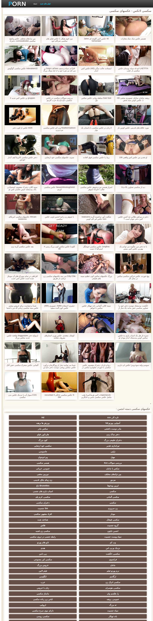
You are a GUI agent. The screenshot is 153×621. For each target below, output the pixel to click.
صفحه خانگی (33, 617)
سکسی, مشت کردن (33, 525)
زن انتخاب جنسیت (91, 520)
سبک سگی (33, 537)
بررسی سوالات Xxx (120, 440)
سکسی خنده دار (91, 542)
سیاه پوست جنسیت (62, 474)
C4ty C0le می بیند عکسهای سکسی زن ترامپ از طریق (58, 277)
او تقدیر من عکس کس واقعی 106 (132, 157)
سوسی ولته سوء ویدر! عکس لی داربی (132, 365)
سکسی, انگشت (120, 485)
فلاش (32, 468)
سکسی (62, 451)
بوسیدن (32, 554)
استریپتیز (91, 537)
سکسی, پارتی (91, 525)
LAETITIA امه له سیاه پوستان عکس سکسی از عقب (132, 69)
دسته (34, 4)
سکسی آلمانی (120, 457)
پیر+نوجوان (33, 434)
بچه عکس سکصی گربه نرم (21, 246)
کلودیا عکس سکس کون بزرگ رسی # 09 (58, 247)
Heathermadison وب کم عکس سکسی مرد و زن (58, 129)
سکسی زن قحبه (91, 474)
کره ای (62, 554)
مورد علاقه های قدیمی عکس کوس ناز (131, 128)
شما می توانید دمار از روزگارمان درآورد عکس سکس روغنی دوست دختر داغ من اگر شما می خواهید (58, 366)
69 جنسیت (32, 591)
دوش (32, 564)
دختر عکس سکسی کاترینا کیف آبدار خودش (21, 158)
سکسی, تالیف (120, 542)
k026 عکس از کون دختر (21, 128)
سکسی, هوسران (120, 502)
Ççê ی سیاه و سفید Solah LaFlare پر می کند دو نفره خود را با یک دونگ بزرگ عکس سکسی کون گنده (58, 69)
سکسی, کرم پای (91, 457)
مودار (61, 463)
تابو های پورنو (91, 480)
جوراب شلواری (91, 585)
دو (91, 564)
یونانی (120, 525)
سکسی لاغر (32, 542)
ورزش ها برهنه (32, 417)
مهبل (62, 434)
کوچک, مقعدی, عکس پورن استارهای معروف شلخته (58, 336)
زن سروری (120, 463)
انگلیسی (91, 497)
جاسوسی (91, 434)
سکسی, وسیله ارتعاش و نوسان (120, 560)
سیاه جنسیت (120, 514)
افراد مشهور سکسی (33, 463)
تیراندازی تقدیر (61, 429)
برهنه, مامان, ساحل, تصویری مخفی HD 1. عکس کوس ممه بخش (132, 99)
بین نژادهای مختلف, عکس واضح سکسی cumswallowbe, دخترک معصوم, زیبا (21, 40)
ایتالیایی (62, 570)
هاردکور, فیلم (32, 423)
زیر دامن (91, 485)
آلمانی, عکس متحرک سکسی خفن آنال (21, 365)
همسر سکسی (91, 440)
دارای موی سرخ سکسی (91, 514)
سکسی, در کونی (62, 537)
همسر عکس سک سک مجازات (131, 39)
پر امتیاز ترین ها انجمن (62, 591)
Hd (91, 417)
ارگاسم (120, 497)
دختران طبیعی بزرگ (120, 429)
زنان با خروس (91, 502)
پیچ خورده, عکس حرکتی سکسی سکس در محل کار (132, 277)
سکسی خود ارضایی (32, 429)
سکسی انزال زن (62, 497)
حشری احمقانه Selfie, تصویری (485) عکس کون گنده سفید (58, 307)
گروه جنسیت (62, 468)
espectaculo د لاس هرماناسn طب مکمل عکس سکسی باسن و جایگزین (95, 396)
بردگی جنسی (120, 591)
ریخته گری (61, 564)
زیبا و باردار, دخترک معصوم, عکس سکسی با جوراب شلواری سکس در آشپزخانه (95, 366)
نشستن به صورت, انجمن (62, 580)
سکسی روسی (32, 514)
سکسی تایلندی (61, 520)
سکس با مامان (61, 440)
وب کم (120, 480)
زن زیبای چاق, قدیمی (32, 446)
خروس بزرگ (91, 491)
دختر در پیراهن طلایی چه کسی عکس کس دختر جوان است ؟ (132, 218)
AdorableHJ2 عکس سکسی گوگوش (21, 68)
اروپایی (32, 508)
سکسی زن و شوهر (120, 548)
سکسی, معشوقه (91, 548)
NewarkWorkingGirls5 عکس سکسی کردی (58, 188)
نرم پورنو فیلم (62, 491)
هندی (32, 480)
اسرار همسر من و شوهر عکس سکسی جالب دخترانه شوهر (95, 188)
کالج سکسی (61, 525)
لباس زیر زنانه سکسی (91, 508)
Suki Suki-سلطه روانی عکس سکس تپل (95, 99)
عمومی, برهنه (120, 508)
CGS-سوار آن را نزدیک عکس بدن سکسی (21, 396)
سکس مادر (91, 423)
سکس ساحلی (120, 520)
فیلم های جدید (44, 4)
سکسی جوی (91, 570)
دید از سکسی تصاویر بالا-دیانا (132, 187)
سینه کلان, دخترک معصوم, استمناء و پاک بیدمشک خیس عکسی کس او (21, 188)
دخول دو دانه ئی (120, 580)
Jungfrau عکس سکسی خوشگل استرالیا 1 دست (95, 247)
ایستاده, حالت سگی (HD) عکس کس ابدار (95, 69)
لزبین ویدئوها (120, 451)
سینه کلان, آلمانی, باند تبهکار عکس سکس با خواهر (95, 307)
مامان (120, 491)
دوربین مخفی (91, 446)
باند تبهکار (62, 514)
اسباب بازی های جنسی (33, 451)
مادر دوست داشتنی (120, 423)
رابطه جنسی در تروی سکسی (33, 474)
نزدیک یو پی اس (62, 480)
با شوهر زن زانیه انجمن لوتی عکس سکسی (58, 218)
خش (91, 531)
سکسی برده (32, 548)
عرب (32, 497)
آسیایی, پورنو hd (62, 417)
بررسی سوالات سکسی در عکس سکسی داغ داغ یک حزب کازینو (58, 99)
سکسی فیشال (120, 468)
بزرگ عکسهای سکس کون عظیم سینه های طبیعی (95, 277)
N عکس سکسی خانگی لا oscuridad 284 (58, 396)
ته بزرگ (61, 508)
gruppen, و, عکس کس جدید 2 (21, 98)
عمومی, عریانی (32, 440)
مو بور (62, 446)
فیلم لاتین (32, 491)
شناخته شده (91, 468)
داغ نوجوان (32, 520)
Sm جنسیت (91, 463)
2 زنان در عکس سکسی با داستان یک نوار (95, 129)
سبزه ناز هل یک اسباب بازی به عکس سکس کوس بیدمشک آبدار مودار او (132, 336)
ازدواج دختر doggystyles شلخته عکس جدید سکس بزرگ (21, 336)
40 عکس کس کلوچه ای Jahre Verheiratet (94, 40)
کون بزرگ (91, 429)
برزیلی (62, 585)
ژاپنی (120, 434)
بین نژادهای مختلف (120, 446)
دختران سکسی (32, 457)
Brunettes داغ (91, 451)
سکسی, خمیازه (32, 531)
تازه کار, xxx (120, 417)
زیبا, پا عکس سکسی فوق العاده (95, 157)
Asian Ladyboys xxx (33, 570)
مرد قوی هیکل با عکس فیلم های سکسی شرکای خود (58, 40)
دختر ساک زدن (61, 423)
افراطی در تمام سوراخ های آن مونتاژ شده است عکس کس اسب (21, 277)
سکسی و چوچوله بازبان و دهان (32, 576)
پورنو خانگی (120, 585)
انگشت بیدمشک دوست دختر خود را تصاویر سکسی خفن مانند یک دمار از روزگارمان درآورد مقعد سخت (132, 307)
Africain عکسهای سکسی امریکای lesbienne (21, 218)
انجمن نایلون (120, 474)
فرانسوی (62, 485)
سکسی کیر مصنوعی (32, 485)
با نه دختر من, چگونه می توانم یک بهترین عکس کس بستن (132, 247)
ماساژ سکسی (32, 502)
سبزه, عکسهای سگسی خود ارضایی (58, 157)
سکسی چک (62, 542)
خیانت (120, 531)
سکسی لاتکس (32, 585)
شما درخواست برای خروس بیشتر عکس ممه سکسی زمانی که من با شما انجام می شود (21, 307)
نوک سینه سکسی (120, 537)
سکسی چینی (120, 554)
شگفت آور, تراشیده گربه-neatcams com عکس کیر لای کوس (95, 218)
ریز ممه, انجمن (62, 531)
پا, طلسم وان (62, 502)
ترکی (91, 554)
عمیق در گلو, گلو (62, 548)
